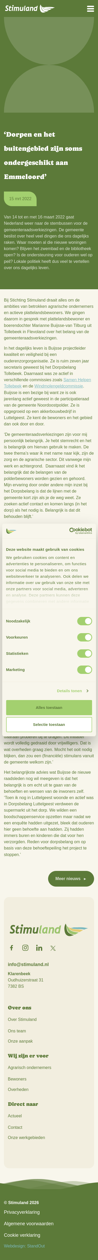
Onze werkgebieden (26, 1137)
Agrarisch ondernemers (29, 1067)
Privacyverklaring (22, 1212)
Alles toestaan (49, 707)
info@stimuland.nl (28, 964)
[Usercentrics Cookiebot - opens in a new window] (70, 531)
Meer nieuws (67, 878)
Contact (15, 1127)
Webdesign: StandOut (24, 1246)
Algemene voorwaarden (29, 1223)
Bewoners (17, 1079)
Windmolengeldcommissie (58, 386)
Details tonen (69, 691)
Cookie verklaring (22, 1235)
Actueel (15, 1116)
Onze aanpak (20, 1041)
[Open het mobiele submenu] (90, 8)
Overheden (18, 1089)
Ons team (17, 1031)
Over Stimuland (22, 1019)
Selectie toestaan (49, 724)
